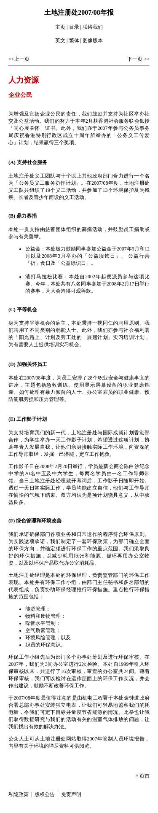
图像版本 (93, 40)
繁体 (74, 40)
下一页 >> (138, 59)
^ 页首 (143, 776)
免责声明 (71, 794)
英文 (60, 40)
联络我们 (93, 27)
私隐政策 (19, 794)
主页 (60, 27)
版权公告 (45, 794)
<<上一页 (18, 59)
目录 (74, 27)
